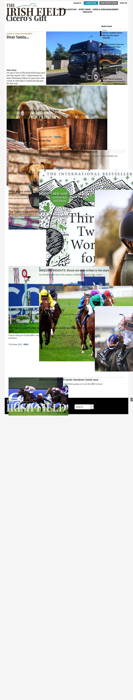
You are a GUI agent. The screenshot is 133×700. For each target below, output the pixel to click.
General (58, 104)
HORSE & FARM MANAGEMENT (105, 10)
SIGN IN (123, 3)
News (25, 324)
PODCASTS (87, 12)
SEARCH (77, 3)
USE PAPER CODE (109, 3)
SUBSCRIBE (91, 3)
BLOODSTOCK (71, 10)
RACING (60, 10)
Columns (58, 284)
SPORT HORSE (85, 10)
